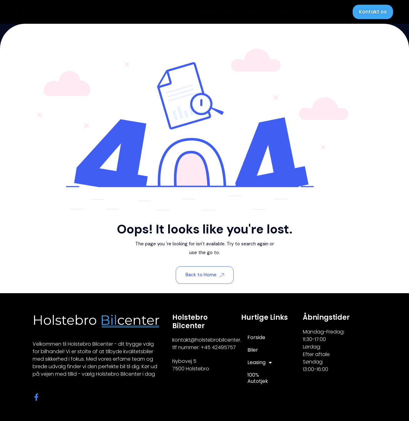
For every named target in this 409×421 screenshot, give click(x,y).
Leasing (257, 12)
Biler (230, 11)
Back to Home (204, 275)
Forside (206, 11)
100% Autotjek (296, 11)
